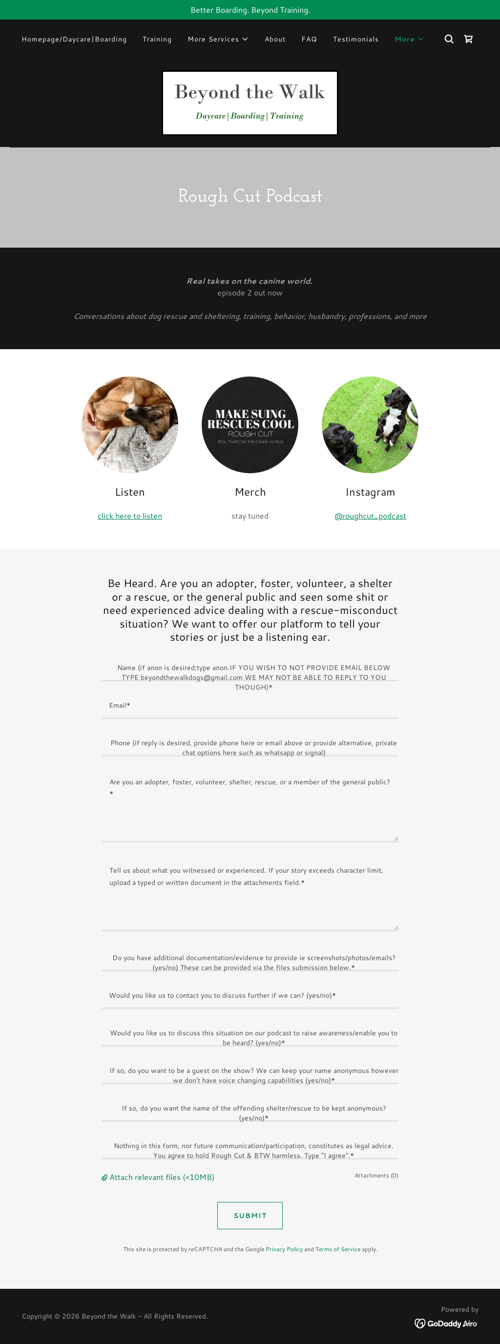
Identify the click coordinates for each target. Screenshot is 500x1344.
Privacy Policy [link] (284, 1249)
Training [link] (157, 39)
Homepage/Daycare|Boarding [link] (74, 39)
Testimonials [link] (356, 39)
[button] (218, 39)
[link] (469, 39)
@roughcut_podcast (370, 515)
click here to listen (130, 515)
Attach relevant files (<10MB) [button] (162, 1176)
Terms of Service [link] (337, 1249)
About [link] (275, 39)
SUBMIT (250, 1215)
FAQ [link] (309, 39)
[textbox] (250, 668)
